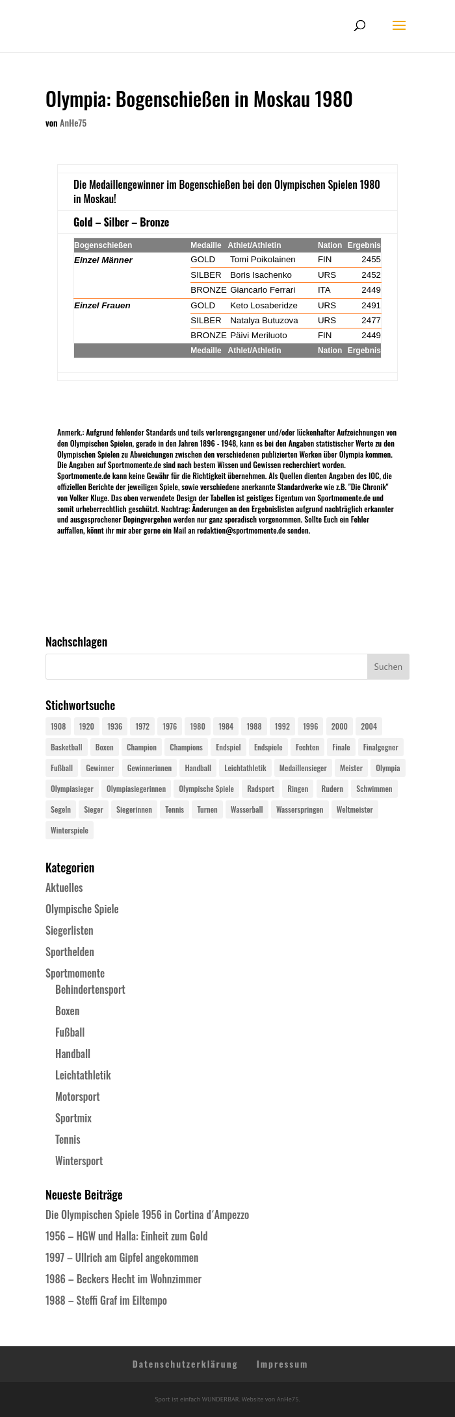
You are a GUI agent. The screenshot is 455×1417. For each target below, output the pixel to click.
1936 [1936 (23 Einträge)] (114, 726)
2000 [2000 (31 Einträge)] (340, 726)
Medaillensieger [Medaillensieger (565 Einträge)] (303, 767)
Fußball (69, 1032)
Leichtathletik (83, 1075)
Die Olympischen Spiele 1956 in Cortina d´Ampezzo (147, 1214)
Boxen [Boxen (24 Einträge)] (105, 746)
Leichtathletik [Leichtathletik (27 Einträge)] (245, 767)
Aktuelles (64, 887)
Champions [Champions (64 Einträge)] (186, 746)
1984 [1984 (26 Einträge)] (225, 726)
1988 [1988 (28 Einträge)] (253, 726)
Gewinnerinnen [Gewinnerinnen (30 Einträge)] (149, 767)
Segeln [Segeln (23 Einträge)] (61, 809)
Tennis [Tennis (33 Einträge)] (174, 809)
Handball (72, 1053)
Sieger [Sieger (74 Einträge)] (93, 809)
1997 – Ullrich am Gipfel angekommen (122, 1257)
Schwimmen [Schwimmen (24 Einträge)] (374, 788)
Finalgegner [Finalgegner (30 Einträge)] (380, 746)
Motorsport (77, 1096)
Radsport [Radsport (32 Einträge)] (260, 788)
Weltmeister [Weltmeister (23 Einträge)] (355, 809)
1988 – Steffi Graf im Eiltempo (106, 1300)
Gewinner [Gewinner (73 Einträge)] (100, 767)
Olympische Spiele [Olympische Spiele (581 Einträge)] (206, 788)
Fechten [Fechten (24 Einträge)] (307, 746)
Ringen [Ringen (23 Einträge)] (297, 788)
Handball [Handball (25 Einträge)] (198, 767)
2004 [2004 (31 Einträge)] (369, 726)
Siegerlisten (70, 930)
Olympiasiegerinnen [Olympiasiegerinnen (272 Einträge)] (136, 788)
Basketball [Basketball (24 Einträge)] (67, 746)
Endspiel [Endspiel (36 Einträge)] (228, 746)
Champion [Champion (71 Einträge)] (142, 746)
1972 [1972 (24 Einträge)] (142, 726)
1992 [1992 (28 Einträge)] (282, 726)
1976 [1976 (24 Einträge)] (169, 726)
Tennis (68, 1139)
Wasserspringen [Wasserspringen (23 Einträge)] (300, 809)
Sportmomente (75, 973)
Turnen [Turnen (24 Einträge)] (207, 809)
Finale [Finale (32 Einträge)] (341, 746)
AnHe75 (73, 122)
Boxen (67, 1010)
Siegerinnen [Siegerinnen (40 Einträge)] (134, 809)
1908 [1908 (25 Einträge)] (58, 726)
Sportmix (73, 1118)
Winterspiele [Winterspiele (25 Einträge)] (69, 829)
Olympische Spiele (82, 909)
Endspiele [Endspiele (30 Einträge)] (268, 746)
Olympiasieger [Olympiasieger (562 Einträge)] (72, 788)
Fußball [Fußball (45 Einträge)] (62, 767)
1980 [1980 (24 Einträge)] (197, 726)
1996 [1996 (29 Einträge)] (310, 726)
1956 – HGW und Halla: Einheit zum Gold (127, 1236)
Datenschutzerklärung (186, 1363)
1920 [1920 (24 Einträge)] (86, 726)
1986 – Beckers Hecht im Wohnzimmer (124, 1279)
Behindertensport (90, 989)
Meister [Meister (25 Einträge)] (351, 767)
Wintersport (79, 1160)
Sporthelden (70, 951)
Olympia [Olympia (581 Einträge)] (388, 767)
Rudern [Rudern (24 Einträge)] (332, 788)
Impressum (283, 1363)
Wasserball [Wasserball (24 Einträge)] (247, 809)
